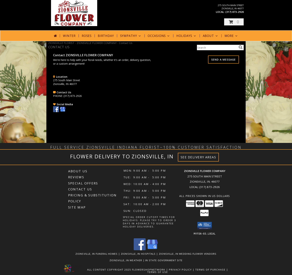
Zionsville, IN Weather (126, 260)
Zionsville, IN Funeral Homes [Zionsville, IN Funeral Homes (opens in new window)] (96, 253)
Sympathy (131, 36)
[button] (234, 22)
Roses (87, 36)
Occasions (159, 36)
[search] (241, 47)
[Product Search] (217, 47)
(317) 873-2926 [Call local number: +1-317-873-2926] (234, 12)
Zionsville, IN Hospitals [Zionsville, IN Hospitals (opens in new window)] (138, 253)
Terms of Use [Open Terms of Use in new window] (157, 272)
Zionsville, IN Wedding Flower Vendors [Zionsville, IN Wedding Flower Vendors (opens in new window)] (188, 253)
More (231, 36)
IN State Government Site (163, 260)
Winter (69, 36)
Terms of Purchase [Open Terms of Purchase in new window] (210, 269)
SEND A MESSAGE (223, 59)
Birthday (106, 36)
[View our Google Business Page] (63, 111)
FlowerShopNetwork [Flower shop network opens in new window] (148, 269)
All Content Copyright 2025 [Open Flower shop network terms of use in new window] (109, 269)
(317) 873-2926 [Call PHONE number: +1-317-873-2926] (73, 96)
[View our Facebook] (56, 111)
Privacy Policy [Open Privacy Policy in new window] (180, 269)
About (210, 36)
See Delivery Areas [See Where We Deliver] (198, 157)
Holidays (186, 36)
